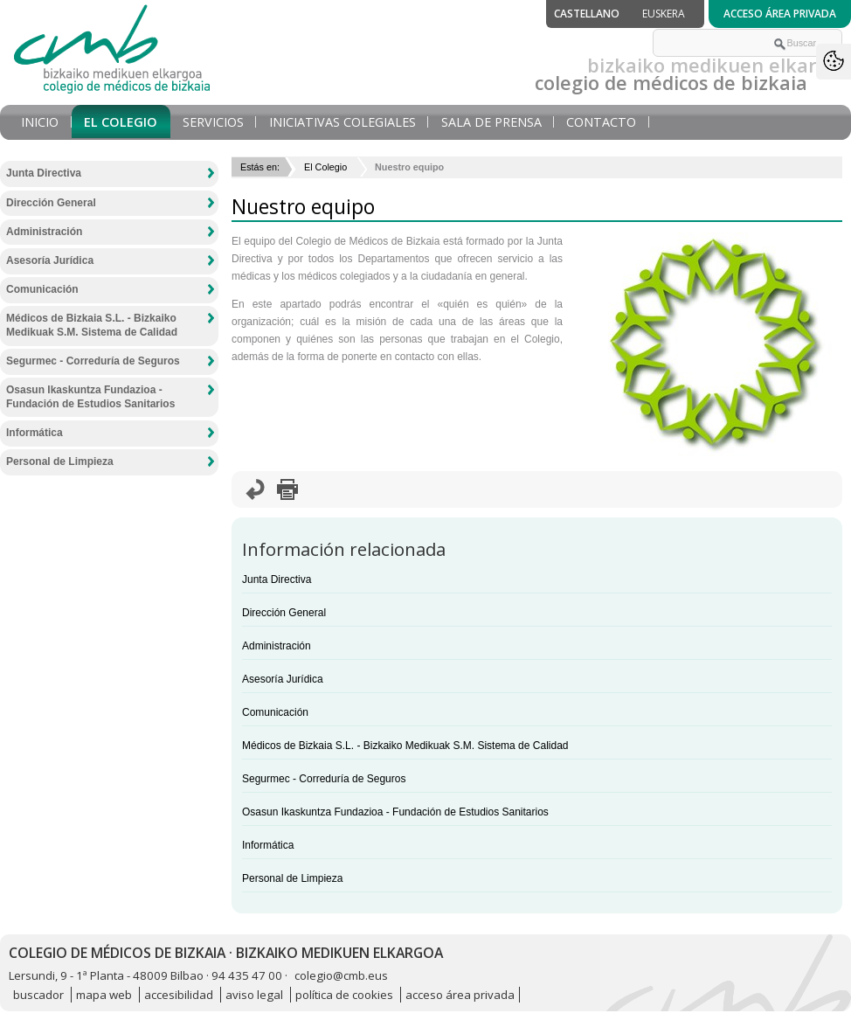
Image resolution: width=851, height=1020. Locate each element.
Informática (268, 845)
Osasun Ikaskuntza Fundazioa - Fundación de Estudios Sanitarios (395, 812)
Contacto (601, 122)
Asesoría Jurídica (282, 679)
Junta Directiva (276, 579)
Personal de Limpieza (292, 878)
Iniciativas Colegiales (342, 122)
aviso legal (254, 995)
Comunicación (275, 712)
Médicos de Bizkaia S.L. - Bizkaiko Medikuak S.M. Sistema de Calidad (405, 745)
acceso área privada (460, 995)
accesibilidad (178, 995)
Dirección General (284, 613)
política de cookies (344, 995)
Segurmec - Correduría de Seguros (323, 779)
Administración (276, 646)
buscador (38, 995)
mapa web (104, 995)
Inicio (40, 122)
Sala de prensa (491, 122)
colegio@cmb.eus (341, 975)
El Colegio (120, 122)
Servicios (213, 122)
